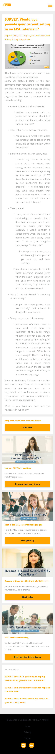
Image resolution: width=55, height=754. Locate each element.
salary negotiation (21, 39)
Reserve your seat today (27, 484)
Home (27, 726)
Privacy (27, 732)
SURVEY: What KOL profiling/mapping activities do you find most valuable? (25, 678)
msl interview (38, 35)
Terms (27, 738)
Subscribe (27, 427)
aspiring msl (11, 35)
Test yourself (27, 540)
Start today (27, 597)
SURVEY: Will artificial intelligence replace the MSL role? (27, 689)
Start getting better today (27, 656)
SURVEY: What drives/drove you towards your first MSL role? (26, 700)
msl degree (24, 35)
